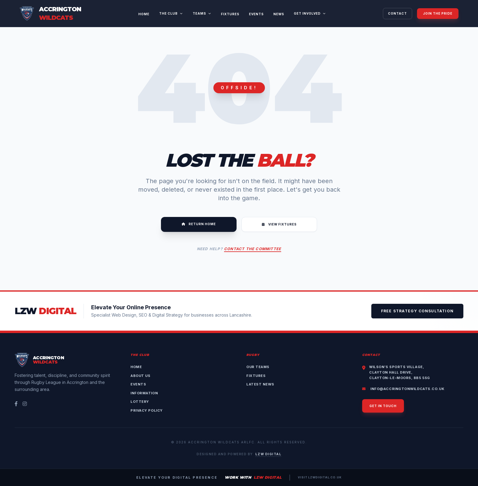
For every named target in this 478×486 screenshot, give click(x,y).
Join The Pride (437, 13)
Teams (202, 13)
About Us (140, 376)
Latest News (260, 384)
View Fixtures (279, 224)
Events (256, 14)
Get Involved (310, 13)
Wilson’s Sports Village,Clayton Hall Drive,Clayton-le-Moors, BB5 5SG (399, 372)
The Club (171, 13)
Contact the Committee (252, 249)
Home (143, 14)
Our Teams (257, 367)
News (278, 14)
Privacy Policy (146, 410)
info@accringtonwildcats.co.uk (403, 389)
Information (144, 393)
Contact (397, 13)
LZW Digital (268, 454)
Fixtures (230, 14)
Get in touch (383, 406)
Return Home (199, 224)
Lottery (139, 401)
